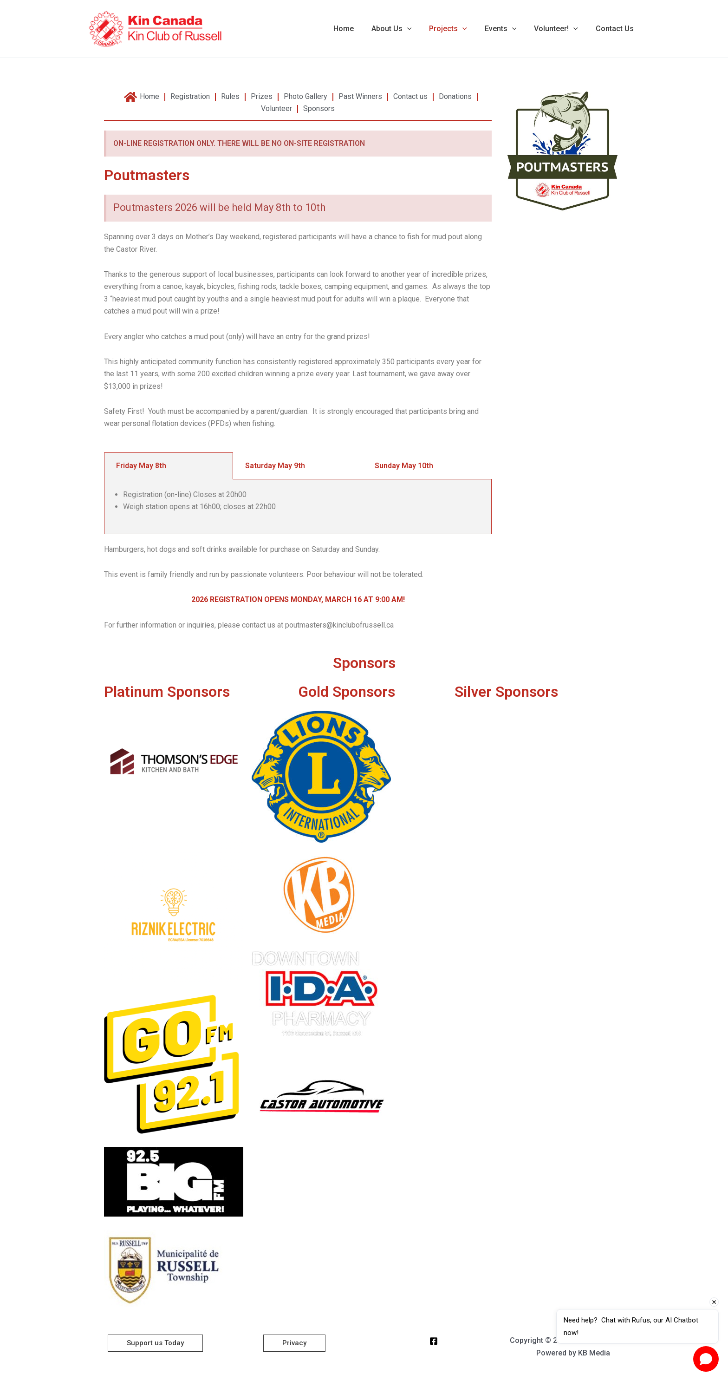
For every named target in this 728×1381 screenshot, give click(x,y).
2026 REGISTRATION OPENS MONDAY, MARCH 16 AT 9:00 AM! (298, 599)
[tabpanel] (298, 506)
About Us (404, 29)
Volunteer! (560, 29)
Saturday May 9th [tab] (275, 465)
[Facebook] (433, 1341)
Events (508, 29)
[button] (419, 29)
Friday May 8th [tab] (141, 465)
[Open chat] (706, 1359)
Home (359, 28)
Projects (458, 29)
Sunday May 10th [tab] (404, 465)
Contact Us (616, 28)
